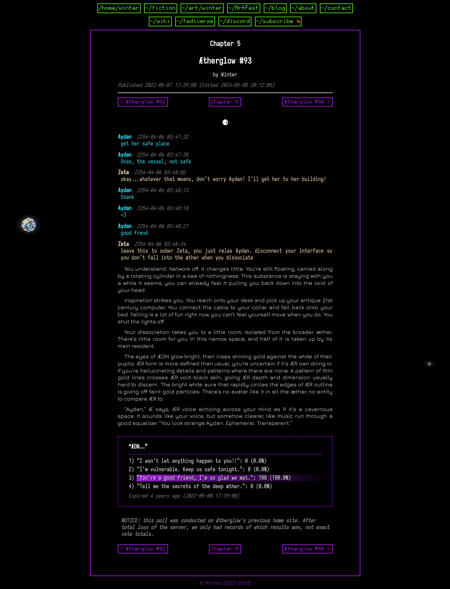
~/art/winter (202, 8)
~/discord (235, 21)
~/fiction (160, 8)
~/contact (336, 8)
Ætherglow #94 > (307, 102)
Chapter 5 (225, 102)
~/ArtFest (244, 8)
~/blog (275, 8)
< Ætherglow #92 (143, 102)
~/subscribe (278, 21)
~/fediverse (195, 21)
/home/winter (119, 8)
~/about (303, 8)
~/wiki (160, 21)
